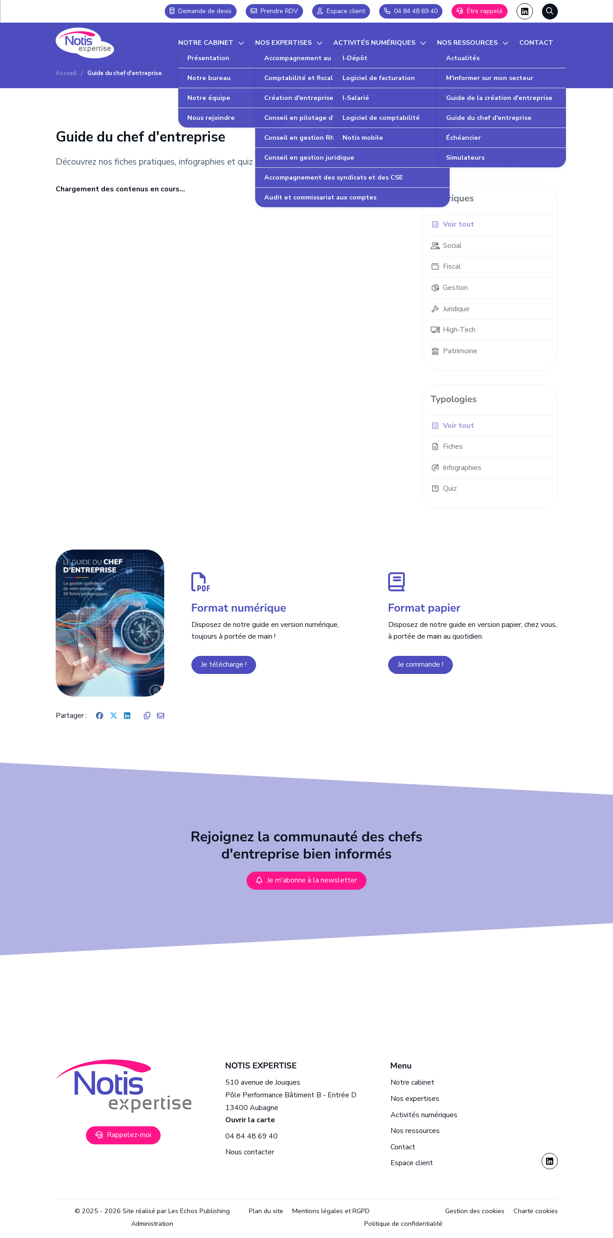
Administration (152, 1223)
